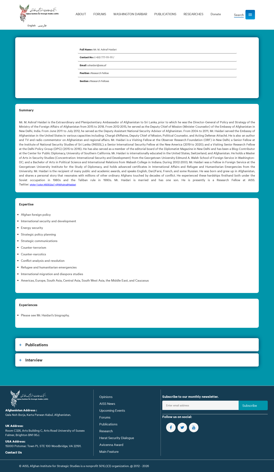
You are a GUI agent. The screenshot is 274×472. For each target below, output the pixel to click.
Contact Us (13, 452)
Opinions (105, 396)
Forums (104, 417)
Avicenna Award (111, 444)
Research (106, 431)
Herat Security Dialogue (116, 437)
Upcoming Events (112, 410)
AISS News (107, 403)
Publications (108, 424)
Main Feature (109, 451)
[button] (250, 14)
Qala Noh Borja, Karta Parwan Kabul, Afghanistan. (38, 414)
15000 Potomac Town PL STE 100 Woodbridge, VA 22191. (43, 446)
